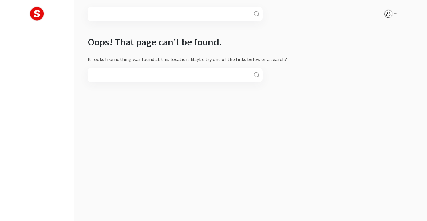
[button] (388, 14)
